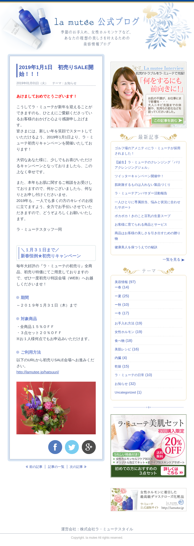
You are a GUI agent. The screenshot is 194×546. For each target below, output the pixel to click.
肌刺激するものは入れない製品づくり (143, 185)
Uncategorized (125, 392)
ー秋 (118, 305)
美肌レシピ (123, 349)
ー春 (118, 287)
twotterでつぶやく (72, 447)
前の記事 (34, 467)
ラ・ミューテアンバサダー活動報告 (141, 193)
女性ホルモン (124, 332)
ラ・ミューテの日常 (129, 375)
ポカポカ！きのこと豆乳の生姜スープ (143, 216)
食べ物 (120, 341)
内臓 (118, 358)
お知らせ (70, 83)
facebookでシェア (55, 447)
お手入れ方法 (124, 323)
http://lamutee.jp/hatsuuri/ (37, 372)
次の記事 (78, 467)
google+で (89, 447)
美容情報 (121, 282)
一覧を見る (171, 259)
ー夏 (118, 296)
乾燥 (118, 366)
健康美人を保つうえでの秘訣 (136, 247)
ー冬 (118, 313)
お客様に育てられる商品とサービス (141, 224)
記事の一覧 (56, 467)
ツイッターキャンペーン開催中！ (139, 176)
